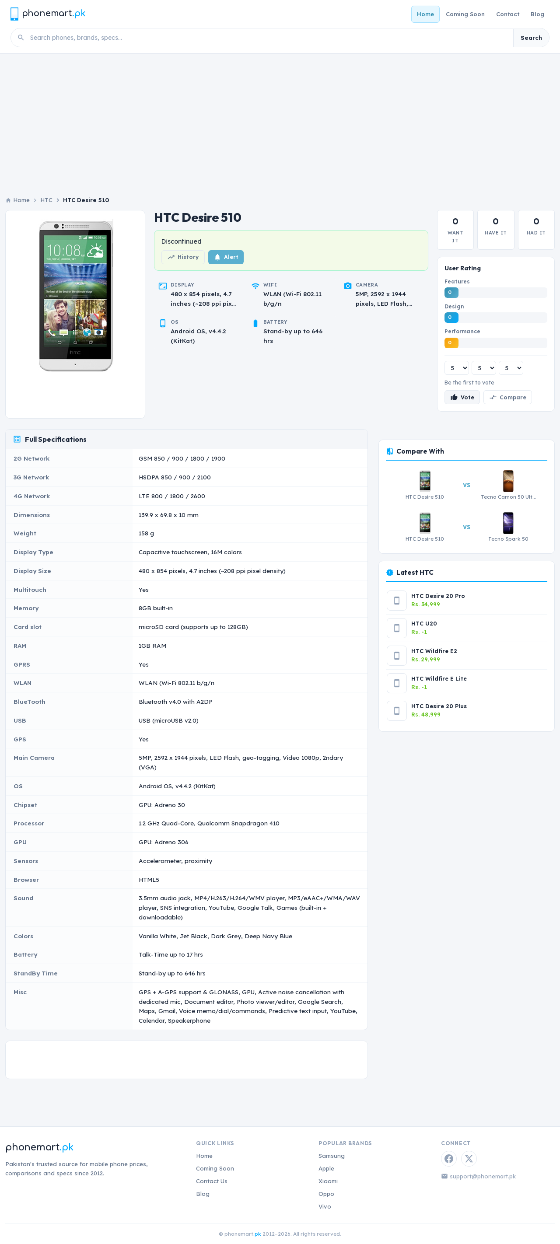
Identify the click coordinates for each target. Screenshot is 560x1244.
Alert (226, 257)
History (183, 257)
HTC (46, 199)
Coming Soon (465, 13)
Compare (507, 397)
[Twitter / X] (469, 1159)
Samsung (331, 1155)
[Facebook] (449, 1159)
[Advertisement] (280, 119)
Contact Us (212, 1181)
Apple (326, 1168)
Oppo (326, 1193)
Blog (537, 13)
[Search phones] (269, 37)
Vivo (324, 1206)
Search (531, 37)
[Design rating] (484, 368)
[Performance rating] (511, 368)
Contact (507, 13)
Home (425, 13)
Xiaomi (328, 1181)
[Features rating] (456, 368)
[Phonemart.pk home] (47, 14)
